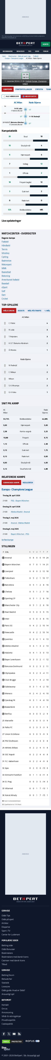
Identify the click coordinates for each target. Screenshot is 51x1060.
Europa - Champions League (14, 58)
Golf (3, 291)
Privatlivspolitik (8, 1020)
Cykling (5, 256)
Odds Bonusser (8, 949)
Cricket (5, 298)
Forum (45, 51)
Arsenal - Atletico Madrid (20, 522)
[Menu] (3, 44)
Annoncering (7, 1012)
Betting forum (8, 975)
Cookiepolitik (7, 1023)
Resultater (28, 482)
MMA (4, 268)
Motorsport (7, 264)
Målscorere (9, 310)
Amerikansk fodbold (10, 279)
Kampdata (7, 89)
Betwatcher (7, 978)
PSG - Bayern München (20, 500)
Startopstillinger (23, 89)
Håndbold (6, 245)
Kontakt (5, 1004)
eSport (4, 287)
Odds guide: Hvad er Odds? (13, 990)
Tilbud (4, 964)
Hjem (4, 56)
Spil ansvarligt (8, 36)
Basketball (6, 272)
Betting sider (7, 945)
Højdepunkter (29, 96)
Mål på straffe (34, 310)
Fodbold (35, 56)
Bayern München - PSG (20, 534)
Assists (21, 310)
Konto (45, 44)
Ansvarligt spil (8, 994)
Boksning (6, 275)
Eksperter (6, 927)
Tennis (4, 249)
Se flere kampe (7, 540)
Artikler (5, 923)
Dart (4, 294)
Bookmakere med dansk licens (15, 956)
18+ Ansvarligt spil (31, 1055)
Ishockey (5, 253)
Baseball (5, 283)
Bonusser (20, 51)
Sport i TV (6, 930)
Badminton (6, 260)
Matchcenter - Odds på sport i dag (19, 56)
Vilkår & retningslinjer (11, 1016)
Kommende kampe (11, 482)
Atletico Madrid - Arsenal (20, 511)
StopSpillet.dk (12, 38)
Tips (29, 51)
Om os (4, 1008)
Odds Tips (6, 915)
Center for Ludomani (11, 934)
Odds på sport (8, 919)
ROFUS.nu (26, 36)
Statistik (39, 89)
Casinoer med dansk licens (13, 960)
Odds (37, 51)
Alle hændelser (11, 96)
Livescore (6, 986)
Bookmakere (8, 51)
